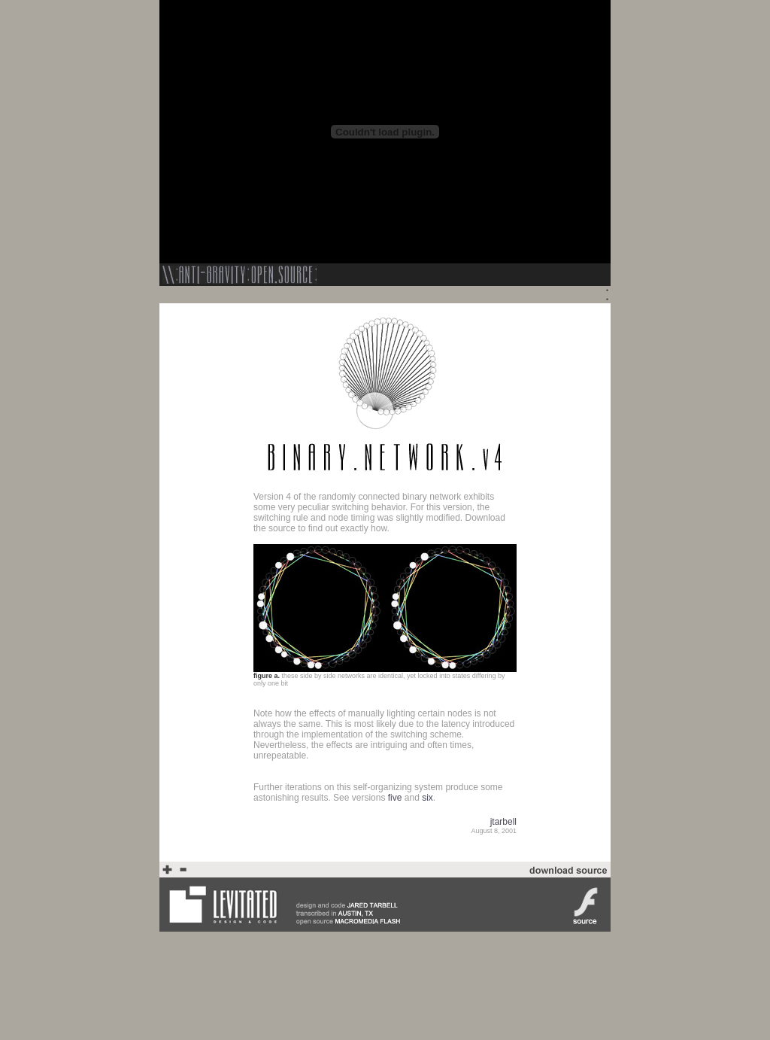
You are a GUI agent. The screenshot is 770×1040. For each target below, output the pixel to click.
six (427, 797)
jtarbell (503, 821)
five (395, 797)
